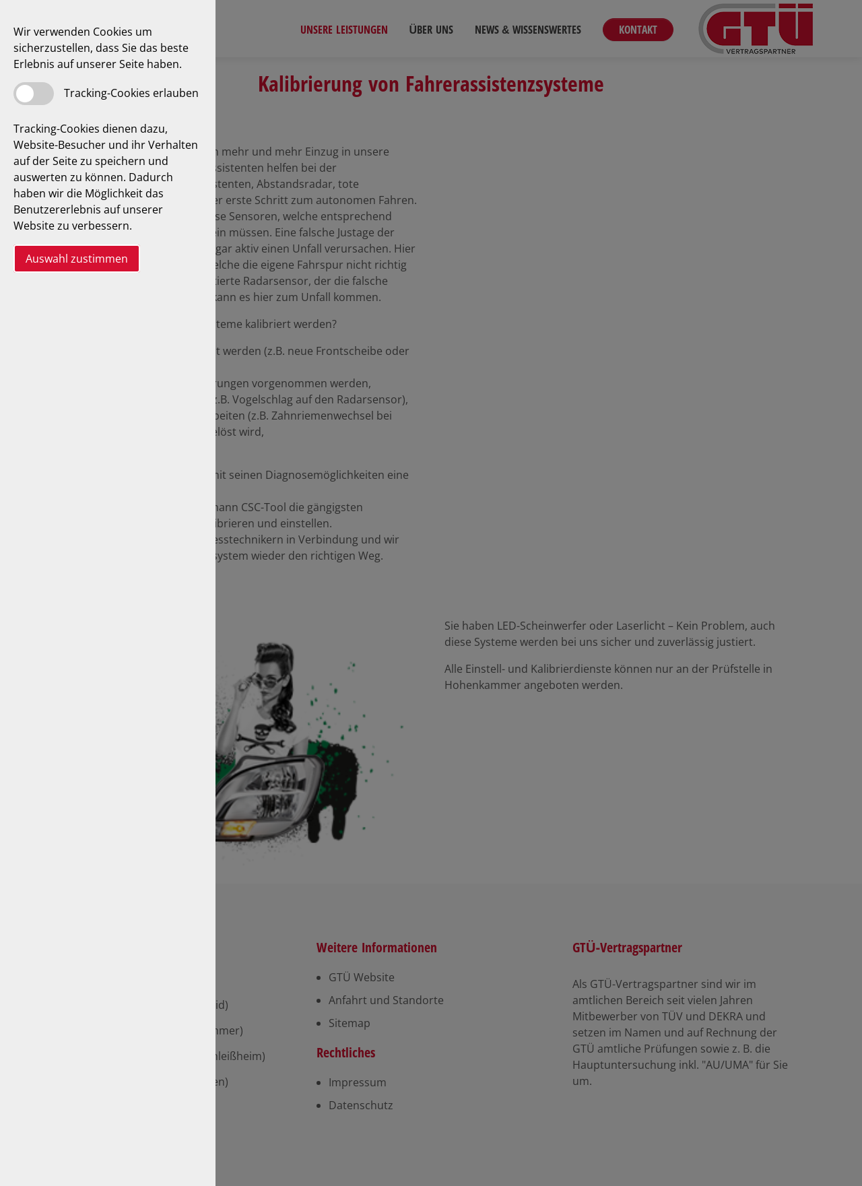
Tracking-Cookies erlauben (131, 93)
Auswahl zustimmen (77, 258)
